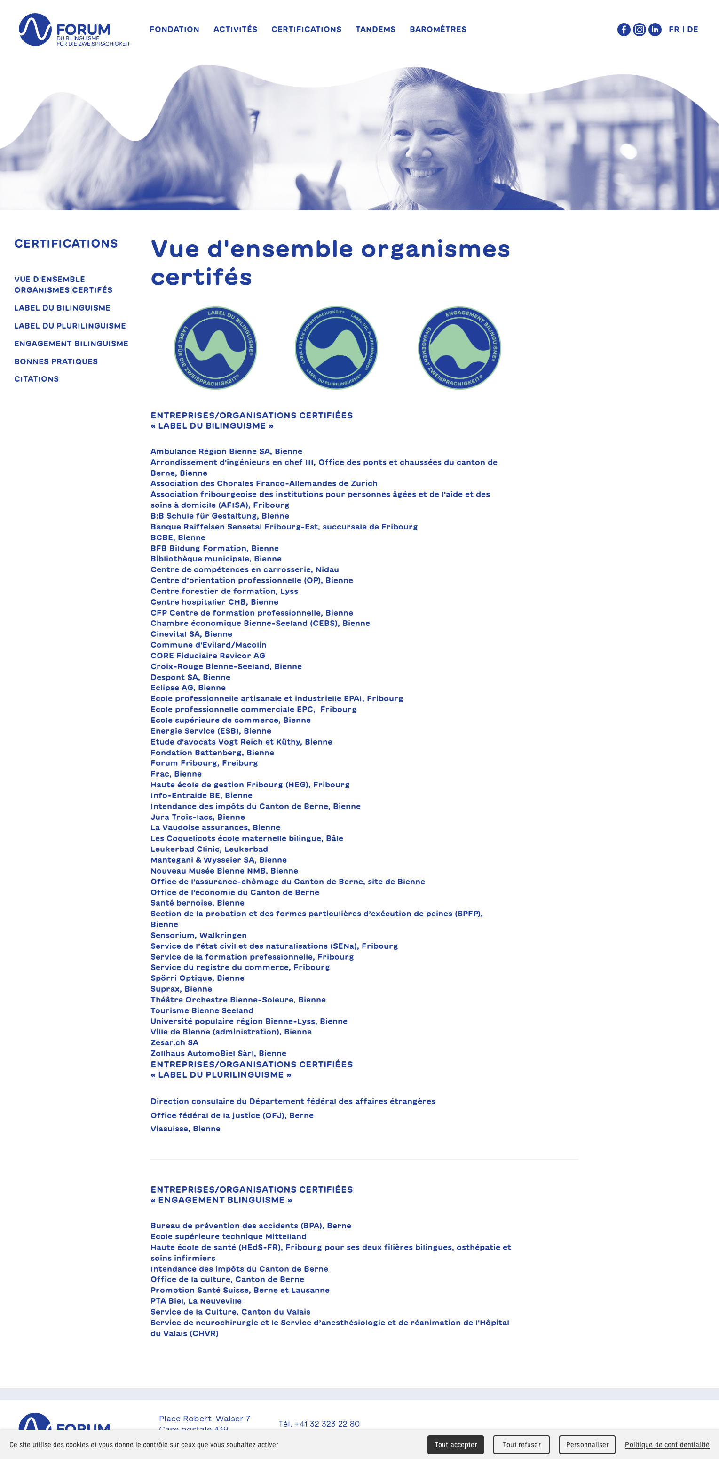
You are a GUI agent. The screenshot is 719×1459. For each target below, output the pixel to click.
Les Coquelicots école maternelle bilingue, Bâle (246, 838)
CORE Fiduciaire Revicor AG (207, 655)
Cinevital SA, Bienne (191, 634)
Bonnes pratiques (56, 361)
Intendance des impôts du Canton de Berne (239, 1269)
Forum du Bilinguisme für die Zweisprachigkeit (74, 1429)
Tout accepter (456, 1444)
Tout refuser (522, 1444)
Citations (36, 379)
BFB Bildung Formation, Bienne (214, 548)
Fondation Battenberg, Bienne (212, 752)
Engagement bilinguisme (71, 343)
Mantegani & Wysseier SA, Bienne (218, 860)
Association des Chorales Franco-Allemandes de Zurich (264, 483)
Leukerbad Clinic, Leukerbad (209, 849)
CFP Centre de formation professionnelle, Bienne (253, 613)
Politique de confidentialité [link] (667, 1444)
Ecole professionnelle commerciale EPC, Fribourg (253, 709)
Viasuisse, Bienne (186, 1128)
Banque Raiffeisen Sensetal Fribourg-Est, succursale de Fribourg (284, 526)
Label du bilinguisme (62, 308)
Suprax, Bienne (181, 989)
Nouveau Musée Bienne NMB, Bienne (224, 870)
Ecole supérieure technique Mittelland (228, 1236)
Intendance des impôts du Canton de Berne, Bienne (255, 806)
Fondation (174, 29)
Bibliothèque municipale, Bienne (216, 558)
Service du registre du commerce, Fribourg (242, 967)
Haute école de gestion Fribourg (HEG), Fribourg (250, 784)
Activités (235, 29)
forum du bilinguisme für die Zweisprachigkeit (74, 29)
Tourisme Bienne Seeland (201, 1010)
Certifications (306, 29)
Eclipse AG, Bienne (188, 687)
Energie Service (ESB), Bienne (210, 731)
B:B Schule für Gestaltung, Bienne (219, 516)
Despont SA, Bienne (190, 677)
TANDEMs (375, 29)
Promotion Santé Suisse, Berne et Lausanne (240, 1290)
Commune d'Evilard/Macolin (208, 645)
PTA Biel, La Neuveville (196, 1301)
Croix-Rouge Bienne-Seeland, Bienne (226, 666)
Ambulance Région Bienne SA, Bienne (226, 451)
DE (692, 29)
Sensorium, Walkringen (198, 935)
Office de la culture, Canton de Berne (227, 1279)
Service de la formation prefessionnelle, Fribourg (252, 957)
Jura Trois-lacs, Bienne (197, 817)
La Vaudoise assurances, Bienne (215, 827)
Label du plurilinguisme (70, 325)
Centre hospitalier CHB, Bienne (214, 602)
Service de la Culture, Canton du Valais (230, 1311)
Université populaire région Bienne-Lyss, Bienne (249, 1021)
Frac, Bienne (176, 774)
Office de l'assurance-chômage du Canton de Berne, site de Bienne (287, 881)
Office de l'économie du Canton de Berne (234, 892)
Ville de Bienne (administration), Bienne (231, 1031)
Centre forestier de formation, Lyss (224, 591)
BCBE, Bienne (177, 537)
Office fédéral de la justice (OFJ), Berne (232, 1115)
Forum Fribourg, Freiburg (204, 763)
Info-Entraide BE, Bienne (201, 795)
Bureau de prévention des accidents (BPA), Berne (250, 1225)
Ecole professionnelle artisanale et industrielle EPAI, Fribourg (276, 698)
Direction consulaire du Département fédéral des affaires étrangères (292, 1101)
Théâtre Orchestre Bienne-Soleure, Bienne (238, 999)
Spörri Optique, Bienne (197, 978)
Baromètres (438, 29)
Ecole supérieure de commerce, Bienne (230, 720)
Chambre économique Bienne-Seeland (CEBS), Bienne (260, 623)
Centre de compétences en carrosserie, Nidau (244, 569)
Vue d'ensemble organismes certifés (63, 284)
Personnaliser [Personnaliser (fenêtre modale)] (587, 1444)
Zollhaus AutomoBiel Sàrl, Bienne (218, 1053)
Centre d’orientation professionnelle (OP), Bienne (251, 580)
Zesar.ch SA (174, 1042)
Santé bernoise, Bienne (197, 902)
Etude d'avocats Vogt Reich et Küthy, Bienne (241, 742)
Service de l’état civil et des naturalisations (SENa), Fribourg (274, 946)
